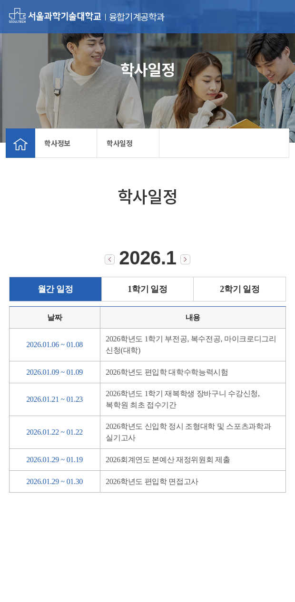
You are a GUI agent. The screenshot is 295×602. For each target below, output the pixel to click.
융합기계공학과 (137, 16)
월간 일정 (55, 289)
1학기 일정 (147, 289)
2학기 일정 (240, 289)
